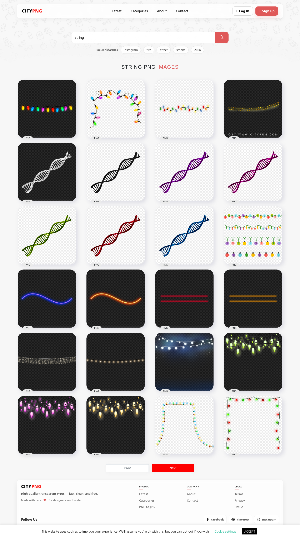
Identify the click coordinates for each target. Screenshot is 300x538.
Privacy (240, 500)
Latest (117, 11)
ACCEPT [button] (249, 531)
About (162, 11)
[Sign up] (266, 11)
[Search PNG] (143, 37)
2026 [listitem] (197, 50)
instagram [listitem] (131, 50)
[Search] (222, 37)
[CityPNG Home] (32, 11)
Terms (239, 494)
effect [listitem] (164, 50)
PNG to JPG (147, 507)
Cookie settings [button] (225, 531)
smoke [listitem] (180, 50)
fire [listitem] (148, 50)
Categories (139, 11)
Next (173, 468)
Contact (182, 11)
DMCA (239, 507)
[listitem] (215, 519)
